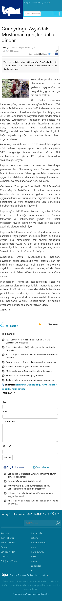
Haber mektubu (38, 542)
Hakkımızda (36, 533)
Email (5, 411)
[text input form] (30, 407)
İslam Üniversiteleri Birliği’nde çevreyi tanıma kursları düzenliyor (31, 348)
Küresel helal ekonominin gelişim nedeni (25, 375)
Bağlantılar (36, 565)
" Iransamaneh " (20, 594)
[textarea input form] (30, 433)
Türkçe (30, 575)
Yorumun (7, 392)
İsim (5, 401)
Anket (33, 547)
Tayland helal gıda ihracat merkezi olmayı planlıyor (30, 380)
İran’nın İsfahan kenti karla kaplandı (24, 481)
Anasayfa (5, 533)
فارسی (43, 2)
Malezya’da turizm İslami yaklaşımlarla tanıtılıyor (29, 371)
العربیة (37, 575)
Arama (34, 561)
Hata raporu (53, 324)
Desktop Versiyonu (32, 13)
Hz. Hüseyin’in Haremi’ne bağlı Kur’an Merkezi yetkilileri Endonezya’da (28, 341)
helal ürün (20, 384)
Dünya (6, 48)
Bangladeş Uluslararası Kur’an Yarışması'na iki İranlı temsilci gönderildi (32, 475)
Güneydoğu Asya (37, 384)
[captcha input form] (30, 452)
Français (36, 2)
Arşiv (33, 556)
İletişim (34, 537)
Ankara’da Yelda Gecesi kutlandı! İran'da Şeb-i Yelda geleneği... (33, 502)
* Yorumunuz (9, 421)
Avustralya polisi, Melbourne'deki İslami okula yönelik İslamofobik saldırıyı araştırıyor (30, 487)
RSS (33, 570)
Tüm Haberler (7, 537)
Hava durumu (37, 551)
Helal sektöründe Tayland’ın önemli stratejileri (28, 366)
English (27, 2)
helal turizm (18, 388)
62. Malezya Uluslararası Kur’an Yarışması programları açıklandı (32, 356)
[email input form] (30, 416)
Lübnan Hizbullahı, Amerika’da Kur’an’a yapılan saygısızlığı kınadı (30, 494)
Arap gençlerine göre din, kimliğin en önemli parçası (31, 362)
